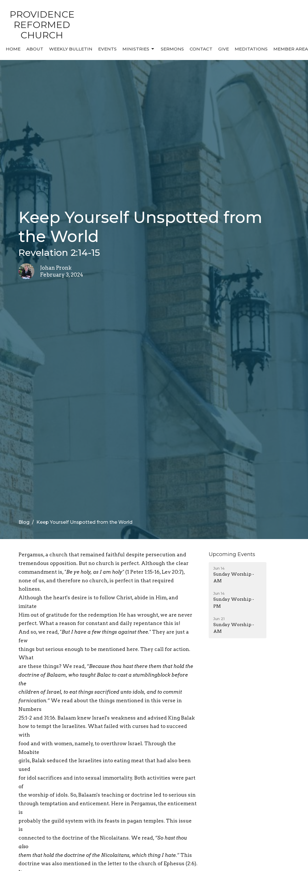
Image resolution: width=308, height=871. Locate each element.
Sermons (172, 49)
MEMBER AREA (290, 49)
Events (107, 49)
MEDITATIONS (251, 49)
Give (223, 49)
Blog (23, 522)
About (34, 49)
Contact (201, 49)
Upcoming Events (232, 554)
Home (13, 49)
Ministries (138, 49)
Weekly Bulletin (70, 49)
